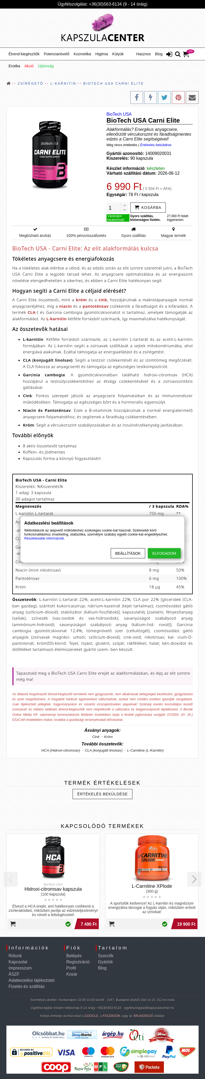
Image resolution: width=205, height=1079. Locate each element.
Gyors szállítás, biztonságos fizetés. (145, 218)
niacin (65, 306)
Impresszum (20, 968)
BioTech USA (119, 114)
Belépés (74, 955)
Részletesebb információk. (44, 538)
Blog (159, 54)
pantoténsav (96, 306)
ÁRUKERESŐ (143, 1016)
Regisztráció (78, 962)
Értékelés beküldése (155, 145)
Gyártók (105, 962)
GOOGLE (91, 1016)
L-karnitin (56, 318)
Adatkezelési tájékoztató (32, 980)
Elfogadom (164, 553)
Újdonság (46, 66)
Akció (29, 66)
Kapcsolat (18, 962)
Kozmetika (82, 54)
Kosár (71, 974)
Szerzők (105, 955)
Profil (71, 968)
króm (81, 299)
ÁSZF (14, 974)
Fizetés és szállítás (27, 986)
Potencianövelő (56, 54)
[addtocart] (148, 207)
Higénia (101, 54)
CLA (31, 312)
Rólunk (15, 955)
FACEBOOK (111, 1016)
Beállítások (128, 553)
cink (102, 299)
